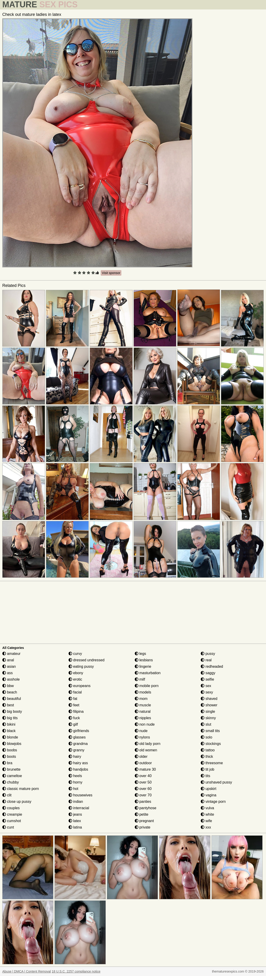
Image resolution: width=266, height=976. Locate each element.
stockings (211, 744)
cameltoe (12, 776)
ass (7, 673)
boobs (9, 750)
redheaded (212, 666)
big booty (12, 711)
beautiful (11, 699)
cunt (8, 827)
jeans (75, 814)
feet (74, 705)
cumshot (11, 821)
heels (75, 776)
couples (11, 808)
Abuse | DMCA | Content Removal (26, 971)
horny (75, 782)
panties (143, 801)
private (142, 827)
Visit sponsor (111, 273)
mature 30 (145, 769)
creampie (12, 814)
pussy (208, 654)
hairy (75, 756)
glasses (77, 737)
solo (206, 737)
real (206, 660)
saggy (208, 673)
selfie (207, 679)
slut (206, 724)
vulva (207, 808)
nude (141, 731)
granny (76, 750)
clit (6, 795)
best (8, 705)
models (143, 692)
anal (8, 660)
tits (205, 776)
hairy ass (78, 763)
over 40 (143, 776)
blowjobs (11, 744)
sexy (207, 692)
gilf (73, 724)
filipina (76, 711)
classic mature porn (20, 789)
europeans (80, 686)
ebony (76, 673)
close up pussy (16, 801)
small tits (210, 731)
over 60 (143, 789)
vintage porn (213, 801)
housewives (80, 795)
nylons (142, 737)
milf (140, 679)
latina (75, 827)
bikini (8, 724)
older (141, 756)
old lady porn (147, 744)
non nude (145, 724)
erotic (75, 679)
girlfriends (79, 731)
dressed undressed (87, 660)
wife (206, 821)
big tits (10, 718)
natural (143, 711)
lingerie (143, 666)
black (9, 731)
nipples (143, 718)
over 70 (143, 795)
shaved (209, 699)
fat (73, 699)
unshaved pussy (216, 782)
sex (206, 686)
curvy (75, 654)
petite (142, 814)
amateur (11, 654)
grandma (78, 744)
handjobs (78, 769)
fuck (74, 718)
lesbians (144, 660)
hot (73, 789)
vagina (208, 795)
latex (75, 821)
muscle (143, 705)
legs (140, 654)
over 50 (143, 782)
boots (9, 756)
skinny (208, 718)
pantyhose (145, 808)
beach (9, 692)
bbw (8, 686)
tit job (207, 769)
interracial (79, 808)
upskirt (208, 789)
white (207, 814)
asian (9, 666)
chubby (10, 782)
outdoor (143, 763)
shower (209, 705)
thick (207, 756)
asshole (11, 679)
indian (76, 801)
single (208, 711)
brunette (11, 769)
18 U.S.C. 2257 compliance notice (76, 971)
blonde (10, 737)
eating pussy (81, 666)
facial (75, 692)
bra (7, 763)
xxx (206, 827)
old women (146, 750)
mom (141, 699)
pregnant (144, 821)
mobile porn (147, 686)
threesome (212, 763)
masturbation (148, 673)
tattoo (208, 750)
